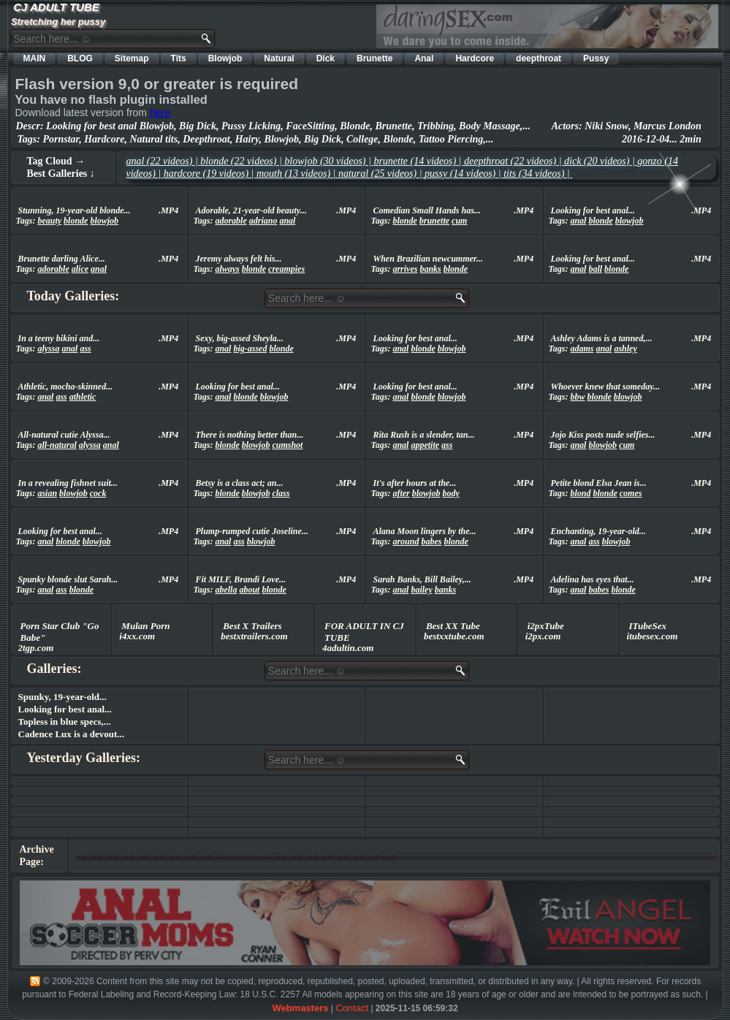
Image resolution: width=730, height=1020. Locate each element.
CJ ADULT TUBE (56, 7)
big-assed (250, 348)
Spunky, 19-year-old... (62, 696)
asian (47, 493)
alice (80, 269)
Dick (325, 58)
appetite (425, 445)
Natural (279, 58)
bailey (421, 590)
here (160, 112)
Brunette (374, 58)
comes (631, 493)
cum (459, 221)
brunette (434, 221)
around (405, 541)
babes (431, 541)
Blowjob (225, 58)
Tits (178, 58)
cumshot (287, 445)
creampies (286, 269)
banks (430, 269)
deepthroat (538, 58)
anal (287, 221)
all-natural (56, 445)
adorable (230, 221)
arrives (404, 269)
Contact (351, 1007)
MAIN (34, 58)
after (400, 493)
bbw (577, 397)
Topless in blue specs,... (64, 721)
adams (581, 348)
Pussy (596, 58)
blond (580, 493)
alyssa (48, 348)
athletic (82, 397)
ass (85, 348)
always (227, 269)
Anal (423, 58)
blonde (76, 221)
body (450, 493)
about (249, 590)
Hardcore (474, 58)
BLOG (80, 58)
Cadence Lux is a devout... (71, 733)
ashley (625, 348)
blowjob (104, 221)
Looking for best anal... (65, 709)
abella (226, 590)
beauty (49, 221)
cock (98, 493)
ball (595, 269)
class (280, 493)
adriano (263, 221)
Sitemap (132, 58)
